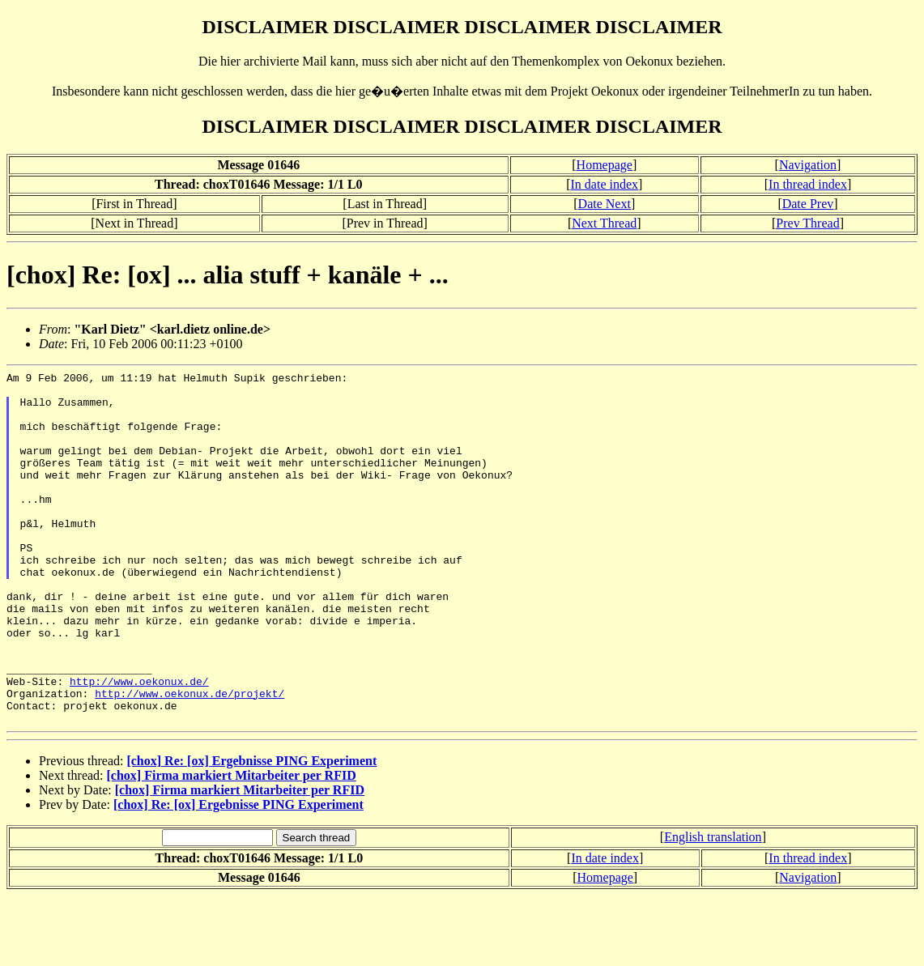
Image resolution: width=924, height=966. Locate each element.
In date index (605, 184)
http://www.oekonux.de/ (139, 744)
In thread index (808, 184)
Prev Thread (807, 223)
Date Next (604, 204)
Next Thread (604, 223)
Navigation (808, 165)
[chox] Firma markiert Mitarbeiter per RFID (231, 846)
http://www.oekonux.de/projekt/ (189, 758)
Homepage (604, 165)
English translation (712, 907)
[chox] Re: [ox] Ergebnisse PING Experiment (251, 831)
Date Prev (808, 204)
